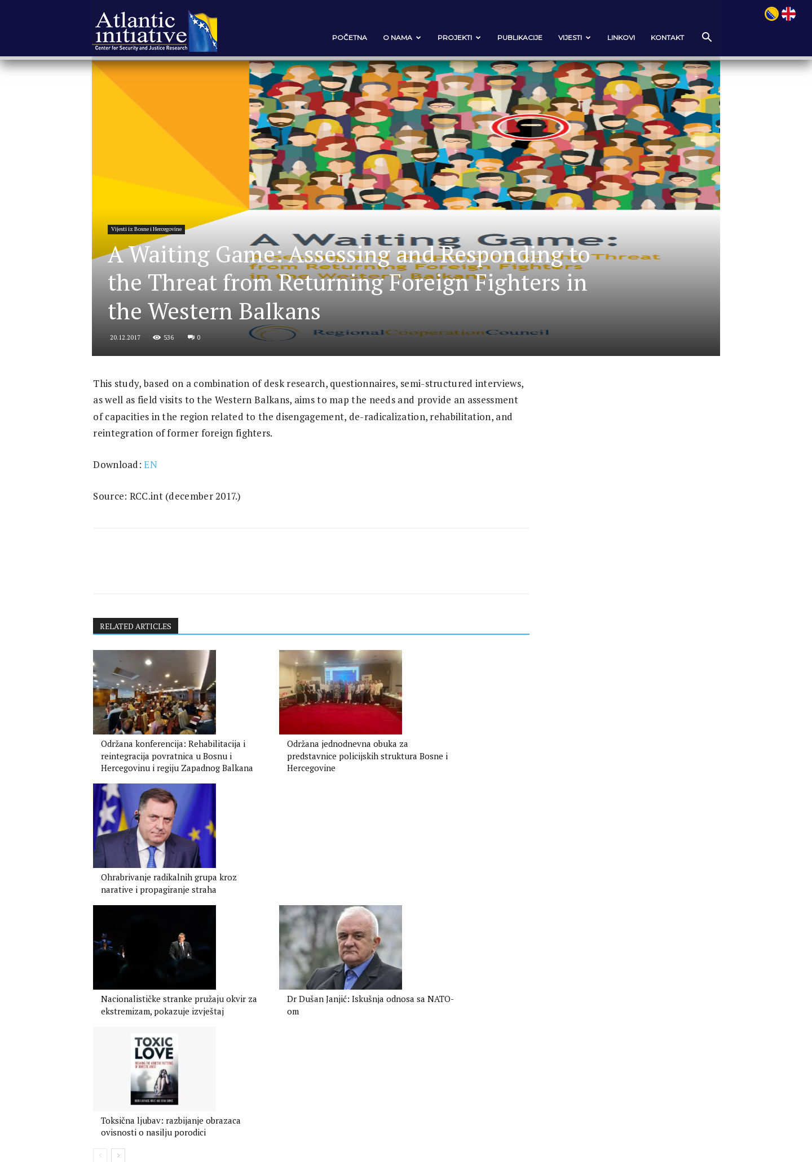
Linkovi (609, 37)
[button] (693, 38)
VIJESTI (562, 37)
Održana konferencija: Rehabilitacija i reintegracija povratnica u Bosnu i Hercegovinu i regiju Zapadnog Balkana (164, 812)
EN (162, 507)
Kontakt (655, 37)
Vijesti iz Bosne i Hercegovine (160, 233)
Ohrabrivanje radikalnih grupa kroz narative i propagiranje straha (432, 800)
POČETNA (337, 37)
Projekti (447, 37)
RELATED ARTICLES (149, 670)
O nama (390, 37)
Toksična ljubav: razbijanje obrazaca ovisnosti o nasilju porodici (428, 960)
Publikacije (508, 37)
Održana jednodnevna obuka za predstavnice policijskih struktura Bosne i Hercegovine (300, 800)
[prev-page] (112, 996)
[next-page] (130, 996)
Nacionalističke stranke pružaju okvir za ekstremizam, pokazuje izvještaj (166, 960)
